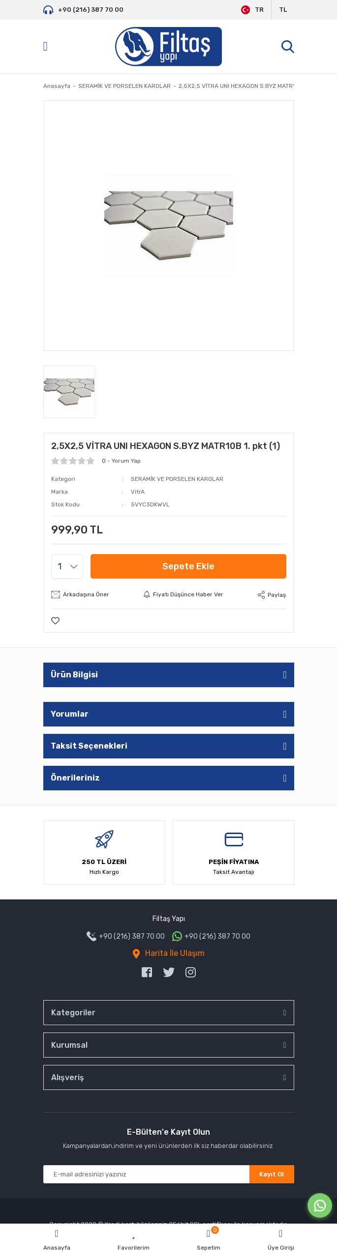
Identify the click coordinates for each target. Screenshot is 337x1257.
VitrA (138, 491)
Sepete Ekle (188, 566)
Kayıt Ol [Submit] (271, 1174)
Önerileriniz (75, 777)
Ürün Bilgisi (74, 674)
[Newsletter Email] (168, 1174)
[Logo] (168, 47)
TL (283, 9)
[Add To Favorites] (55, 620)
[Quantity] (67, 566)
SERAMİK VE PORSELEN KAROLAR (177, 478)
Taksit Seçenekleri (89, 746)
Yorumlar (70, 714)
